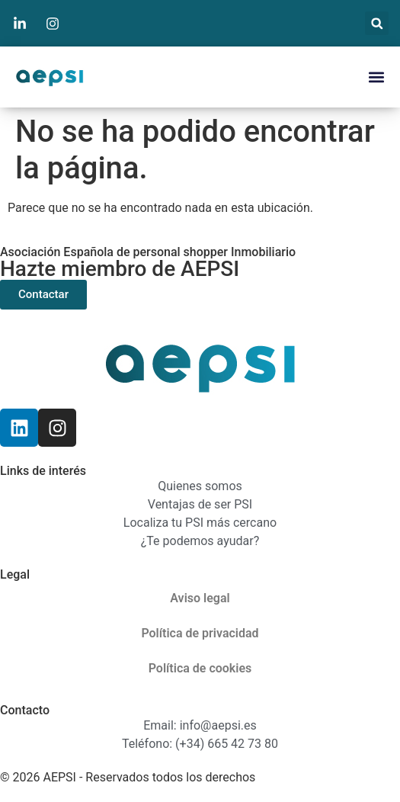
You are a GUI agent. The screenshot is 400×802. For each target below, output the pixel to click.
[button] (377, 23)
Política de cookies (200, 668)
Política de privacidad (199, 633)
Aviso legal (199, 598)
